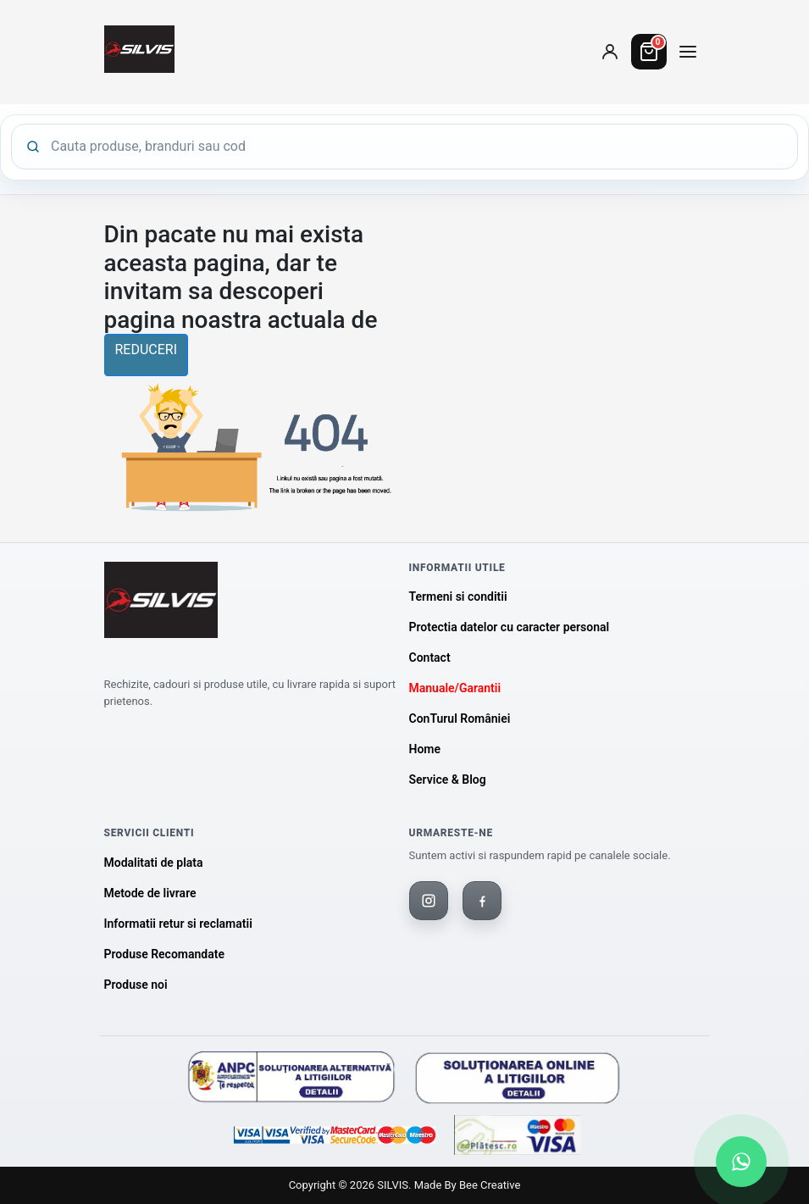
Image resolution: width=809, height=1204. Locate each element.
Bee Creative (489, 1185)
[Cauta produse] (417, 146)
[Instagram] (428, 900)
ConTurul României (460, 718)
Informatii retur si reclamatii (178, 923)
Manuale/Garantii (455, 688)
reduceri (146, 349)
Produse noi (136, 984)
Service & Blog (447, 779)
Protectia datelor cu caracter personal (509, 627)
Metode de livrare (150, 893)
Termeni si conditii (458, 596)
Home (425, 749)
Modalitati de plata (153, 862)
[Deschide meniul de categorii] (688, 51)
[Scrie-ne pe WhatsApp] (741, 1161)
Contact (430, 657)
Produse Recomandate (164, 954)
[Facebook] (482, 900)
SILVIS (392, 1185)
